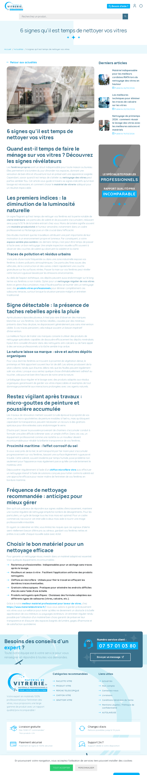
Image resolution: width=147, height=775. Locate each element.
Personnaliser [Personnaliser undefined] (86, 767)
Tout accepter (61, 767)
